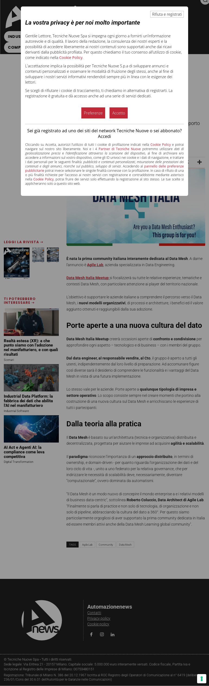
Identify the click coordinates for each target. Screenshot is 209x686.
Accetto (118, 113)
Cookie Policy (71, 57)
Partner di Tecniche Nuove (120, 149)
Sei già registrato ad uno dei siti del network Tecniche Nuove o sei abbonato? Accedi (104, 133)
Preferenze (93, 113)
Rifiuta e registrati (167, 14)
